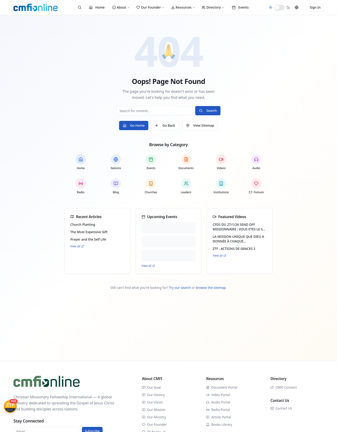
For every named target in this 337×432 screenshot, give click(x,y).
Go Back (165, 125)
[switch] (279, 7)
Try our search (180, 287)
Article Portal (218, 417)
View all (77, 246)
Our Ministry (154, 417)
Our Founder (150, 7)
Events (240, 7)
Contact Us (281, 408)
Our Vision (152, 402)
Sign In (315, 7)
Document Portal (221, 387)
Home (97, 7)
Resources (183, 7)
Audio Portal (218, 402)
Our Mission (153, 409)
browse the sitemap (211, 287)
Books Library (219, 424)
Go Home (134, 125)
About (121, 7)
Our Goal (151, 387)
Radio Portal (218, 409)
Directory (213, 7)
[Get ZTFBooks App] (10, 406)
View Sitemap (200, 125)
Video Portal (218, 395)
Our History (153, 395)
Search (208, 110)
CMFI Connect (283, 387)
